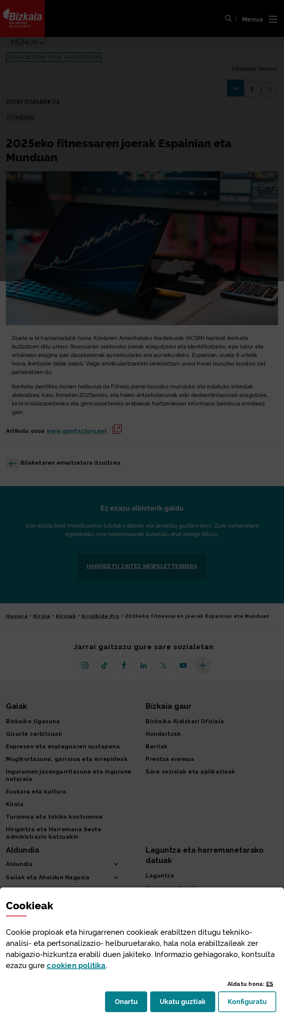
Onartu (131, 1004)
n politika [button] (76, 965)
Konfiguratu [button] (252, 1004)
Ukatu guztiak (185, 1004)
